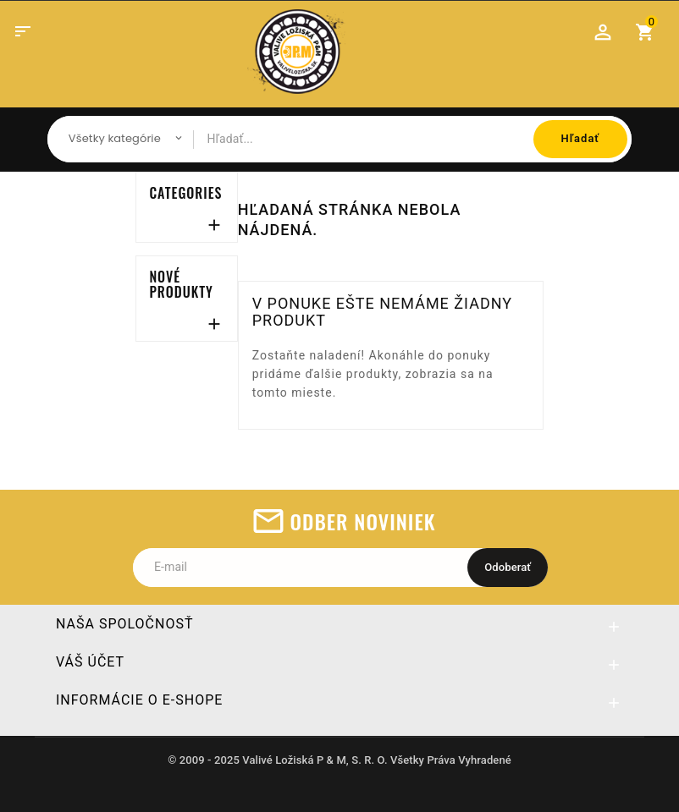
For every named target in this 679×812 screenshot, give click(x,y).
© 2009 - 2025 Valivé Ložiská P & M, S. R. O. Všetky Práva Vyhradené (339, 760)
